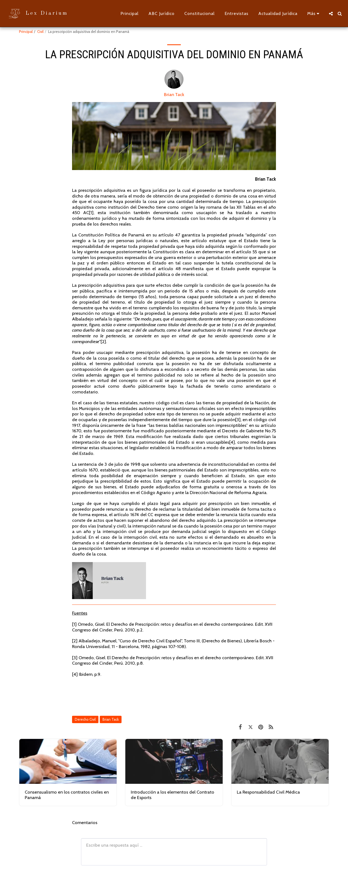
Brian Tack (174, 94)
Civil (40, 31)
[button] (331, 13)
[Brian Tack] (174, 80)
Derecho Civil (85, 719)
